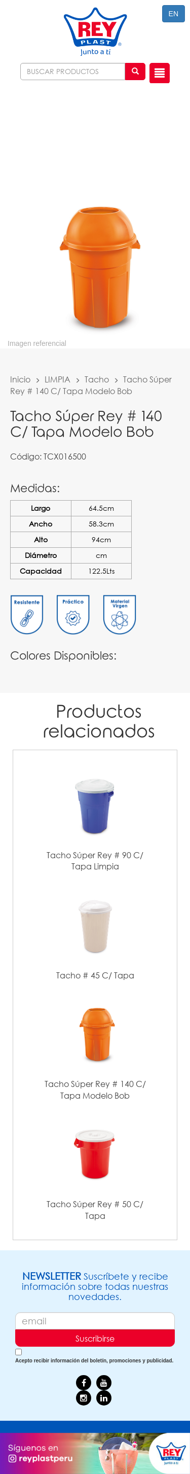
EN (173, 14)
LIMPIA (57, 379)
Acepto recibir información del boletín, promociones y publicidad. (94, 1360)
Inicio (20, 379)
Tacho (97, 379)
